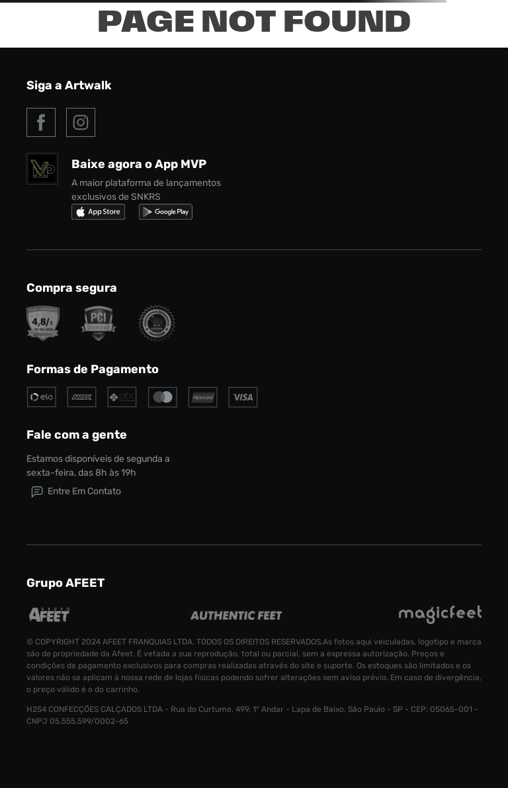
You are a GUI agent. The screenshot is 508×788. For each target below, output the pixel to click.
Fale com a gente (76, 434)
